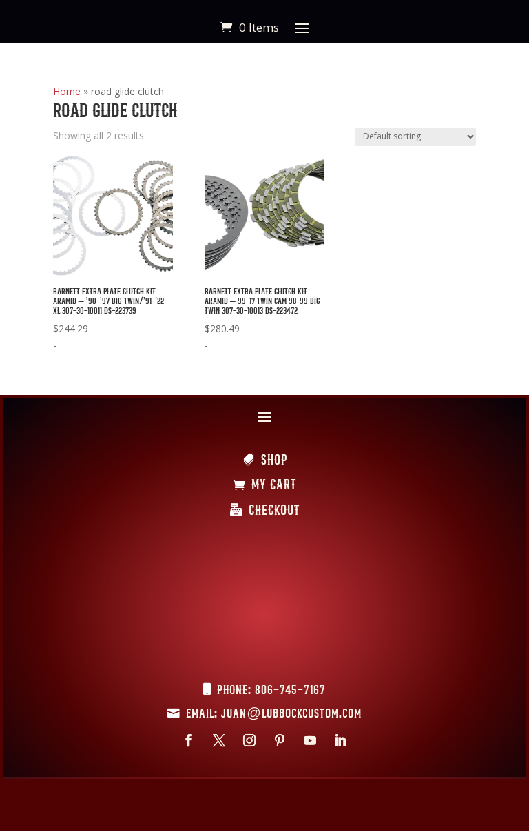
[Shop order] (415, 137)
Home (67, 91)
